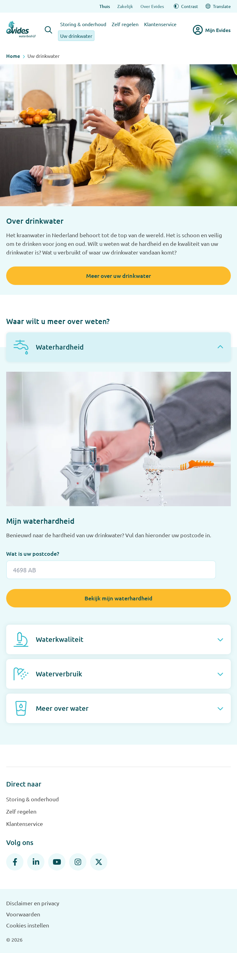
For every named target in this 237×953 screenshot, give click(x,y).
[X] (98, 862)
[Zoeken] (48, 30)
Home (13, 55)
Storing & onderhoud (83, 24)
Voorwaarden (23, 914)
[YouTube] (56, 862)
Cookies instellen (27, 925)
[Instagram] (77, 862)
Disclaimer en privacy (32, 903)
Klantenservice (160, 24)
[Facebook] (14, 862)
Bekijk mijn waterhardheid (118, 598)
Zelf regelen (125, 24)
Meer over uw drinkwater (118, 275)
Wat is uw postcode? (32, 553)
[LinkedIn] (35, 862)
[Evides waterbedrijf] (21, 29)
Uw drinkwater (76, 36)
